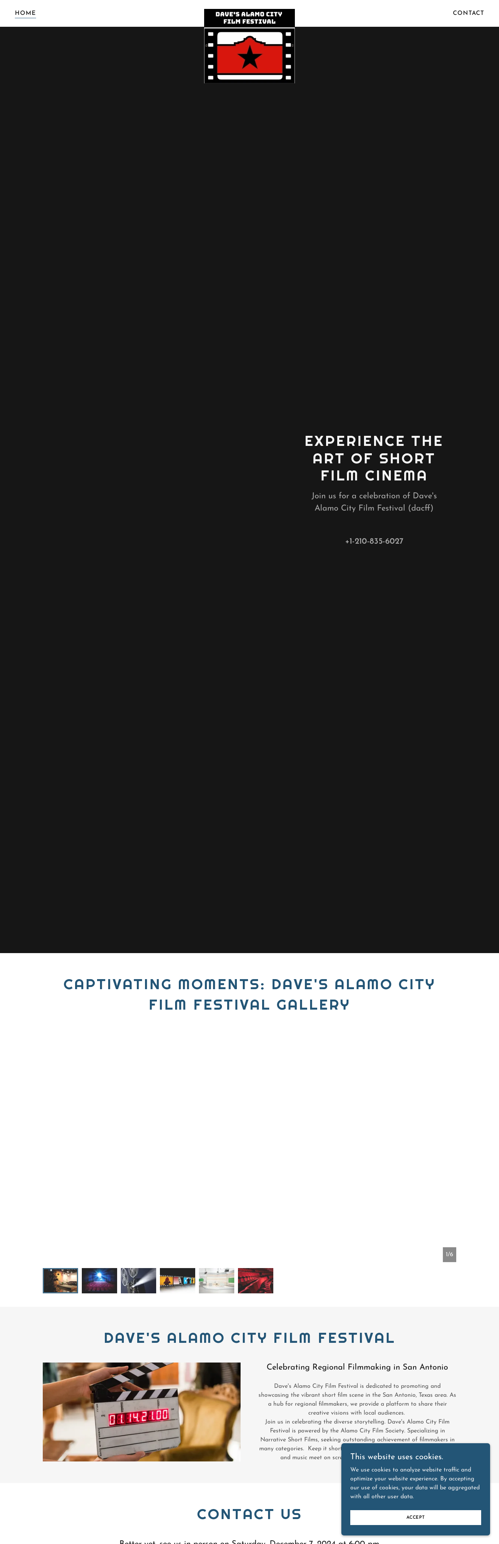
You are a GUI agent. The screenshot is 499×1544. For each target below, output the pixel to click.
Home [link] (25, 13)
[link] (249, 12)
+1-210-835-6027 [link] (374, 541)
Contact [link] (468, 13)
